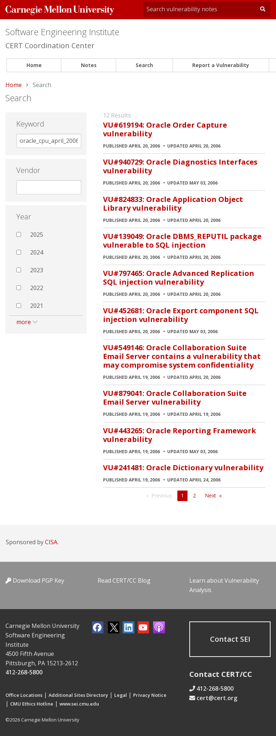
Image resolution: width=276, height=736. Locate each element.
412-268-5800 (23, 672)
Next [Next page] (210, 495)
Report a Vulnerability (220, 65)
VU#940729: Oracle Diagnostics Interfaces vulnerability (180, 166)
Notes (88, 65)
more (23, 322)
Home (34, 65)
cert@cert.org (217, 698)
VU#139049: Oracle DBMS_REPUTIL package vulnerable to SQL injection (182, 240)
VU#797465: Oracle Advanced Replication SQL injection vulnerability (178, 277)
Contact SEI (230, 639)
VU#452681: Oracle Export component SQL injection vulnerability (181, 315)
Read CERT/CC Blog (124, 580)
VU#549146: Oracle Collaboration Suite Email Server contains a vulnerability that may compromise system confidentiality (182, 356)
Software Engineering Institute (62, 32)
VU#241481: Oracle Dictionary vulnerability (183, 467)
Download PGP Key (34, 580)
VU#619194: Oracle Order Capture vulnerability (165, 129)
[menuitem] (34, 65)
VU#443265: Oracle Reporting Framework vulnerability (179, 435)
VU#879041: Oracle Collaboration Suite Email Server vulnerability (175, 397)
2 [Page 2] (194, 495)
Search (144, 65)
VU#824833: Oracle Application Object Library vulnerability (173, 203)
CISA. (51, 542)
